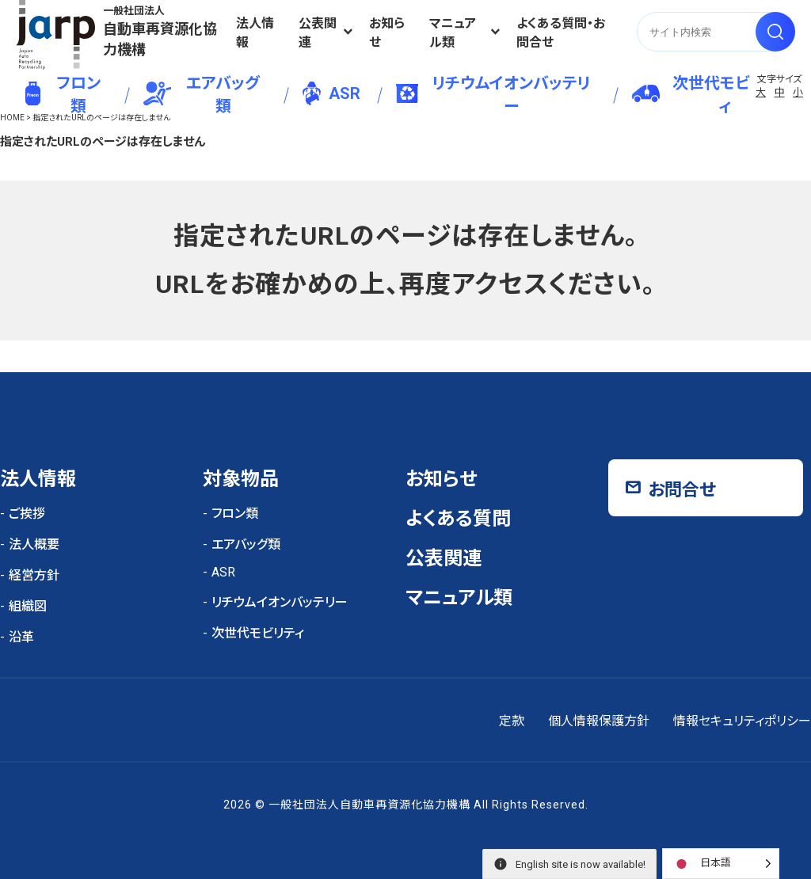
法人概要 (34, 544)
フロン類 (63, 95)
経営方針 (34, 575)
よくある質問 (458, 519)
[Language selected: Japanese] (720, 863)
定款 (511, 721)
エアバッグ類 (201, 95)
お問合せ (682, 490)
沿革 (21, 637)
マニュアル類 (452, 33)
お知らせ (387, 33)
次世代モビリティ (704, 95)
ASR (331, 93)
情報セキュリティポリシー (742, 721)
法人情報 (255, 33)
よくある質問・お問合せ (560, 33)
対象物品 (241, 479)
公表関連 (318, 33)
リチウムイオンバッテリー (493, 95)
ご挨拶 (27, 513)
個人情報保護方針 (598, 721)
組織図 (28, 606)
